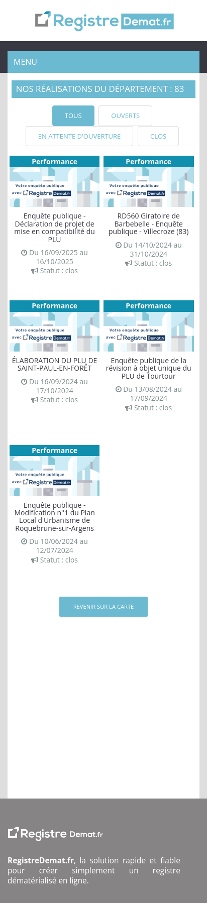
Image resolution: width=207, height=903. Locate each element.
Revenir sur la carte (103, 606)
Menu (25, 61)
